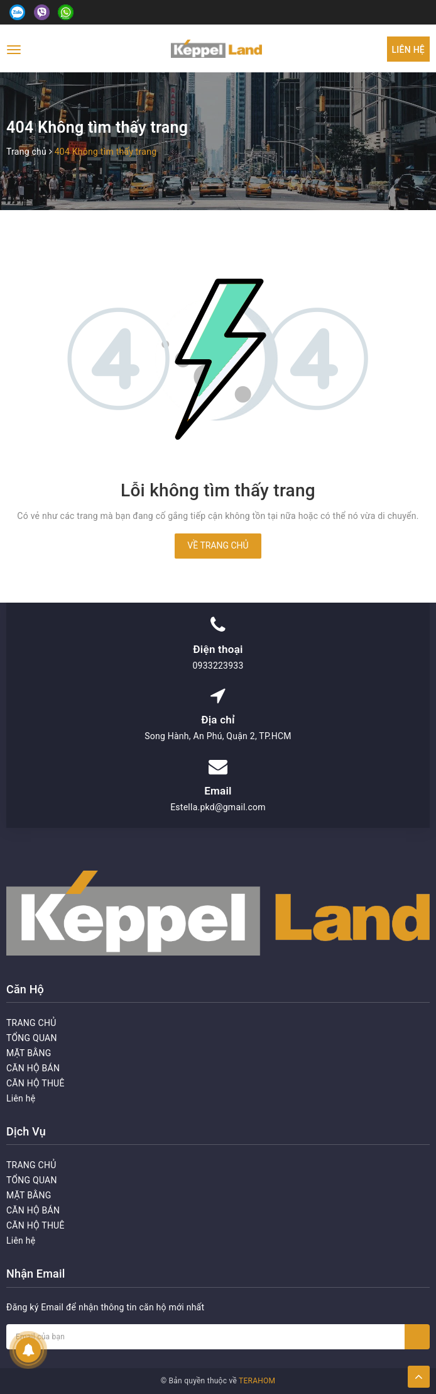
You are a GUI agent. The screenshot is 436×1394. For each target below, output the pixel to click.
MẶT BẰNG (29, 1053)
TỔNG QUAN (31, 1038)
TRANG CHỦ (31, 1023)
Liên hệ (408, 50)
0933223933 (217, 666)
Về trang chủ (217, 545)
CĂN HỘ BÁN (33, 1068)
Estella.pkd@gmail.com (218, 807)
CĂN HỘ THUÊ (35, 1083)
